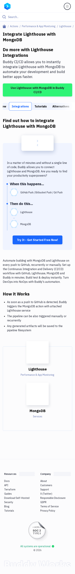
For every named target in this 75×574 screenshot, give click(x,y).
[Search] (40, 17)
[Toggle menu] (67, 6)
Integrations (20, 106)
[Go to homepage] (7, 6)
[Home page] (5, 26)
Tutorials (41, 106)
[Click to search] (37, 17)
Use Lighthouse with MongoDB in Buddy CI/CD (37, 90)
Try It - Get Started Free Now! (37, 240)
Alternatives (60, 106)
